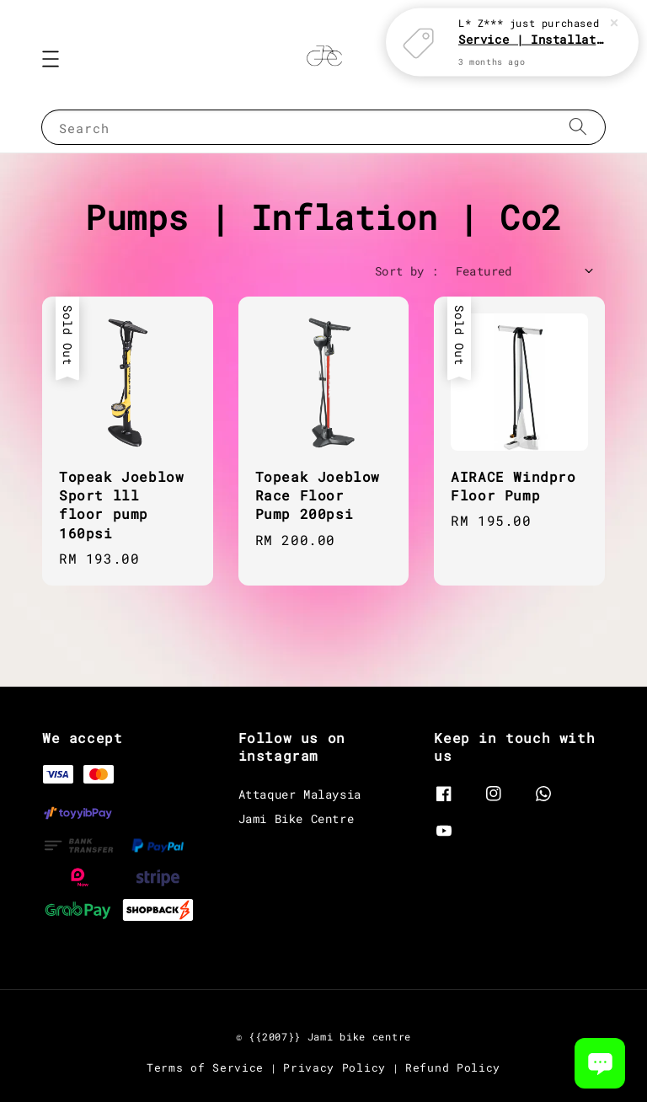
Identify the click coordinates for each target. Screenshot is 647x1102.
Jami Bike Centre (296, 818)
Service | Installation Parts (532, 38)
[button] (50, 59)
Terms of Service (205, 1067)
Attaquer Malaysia (299, 794)
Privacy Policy (334, 1067)
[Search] (578, 126)
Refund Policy (452, 1067)
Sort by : (407, 271)
